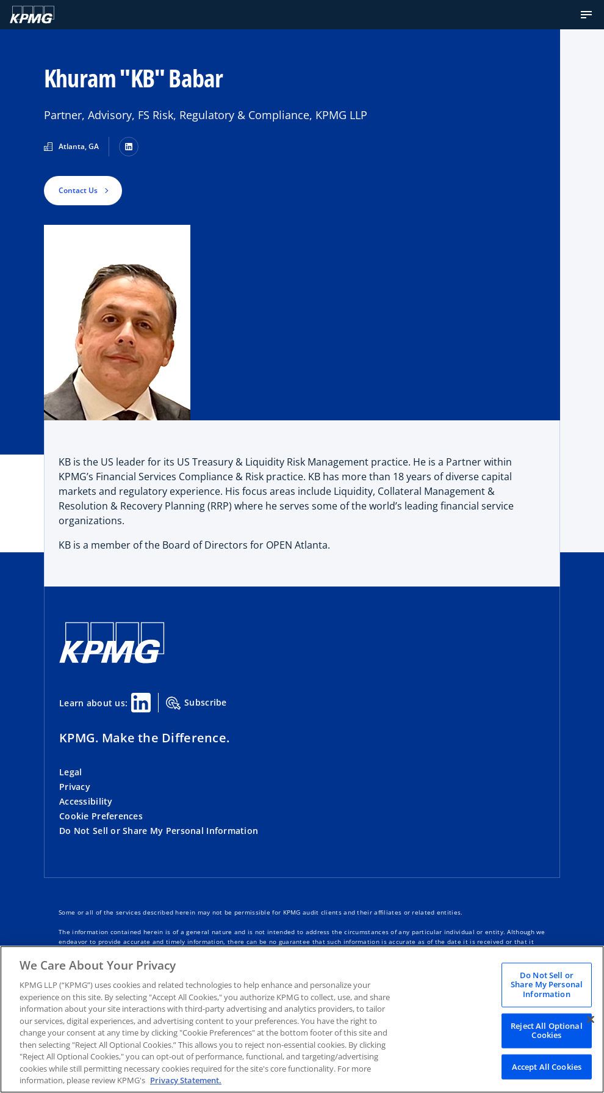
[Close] (590, 1019)
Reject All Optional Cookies (546, 1030)
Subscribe (196, 703)
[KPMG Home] (32, 14)
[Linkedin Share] (141, 702)
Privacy (74, 786)
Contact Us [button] (78, 190)
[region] (302, 1019)
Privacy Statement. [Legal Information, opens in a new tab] (185, 1080)
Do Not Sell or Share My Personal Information (158, 830)
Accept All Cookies (546, 1066)
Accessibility (86, 801)
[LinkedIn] (128, 146)
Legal (70, 772)
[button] (586, 14)
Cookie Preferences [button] (101, 816)
